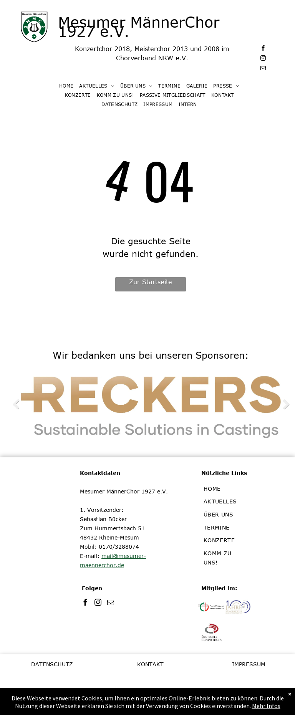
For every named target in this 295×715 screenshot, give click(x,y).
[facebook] (263, 49)
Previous (16, 404)
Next (285, 404)
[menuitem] (69, 85)
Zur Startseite (150, 281)
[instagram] (263, 59)
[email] (263, 69)
